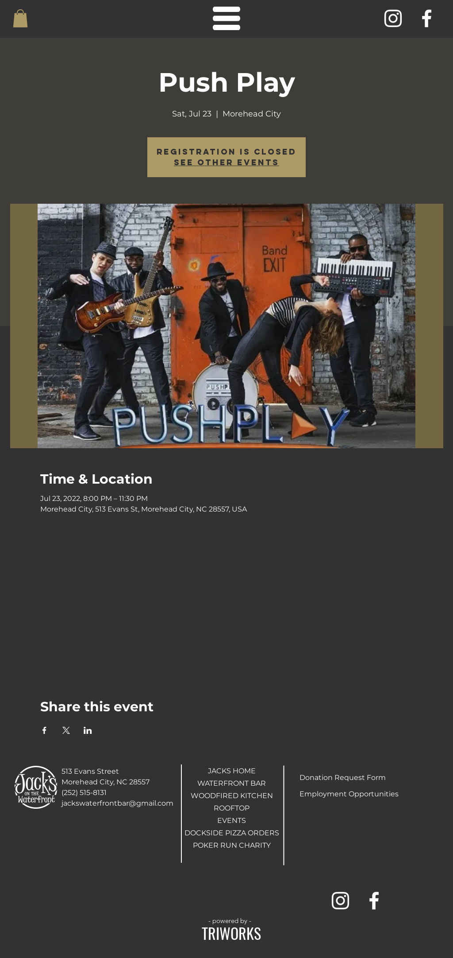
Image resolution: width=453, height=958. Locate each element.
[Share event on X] (66, 730)
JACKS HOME (232, 771)
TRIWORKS (231, 933)
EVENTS (231, 820)
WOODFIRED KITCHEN (231, 795)
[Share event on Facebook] (44, 730)
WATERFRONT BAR (231, 783)
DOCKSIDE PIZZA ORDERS (231, 833)
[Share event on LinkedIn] (88, 730)
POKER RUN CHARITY (231, 845)
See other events (226, 162)
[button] (20, 18)
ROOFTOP (232, 808)
